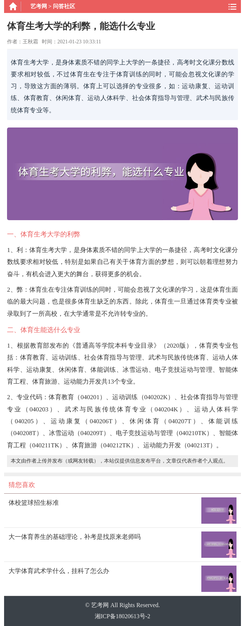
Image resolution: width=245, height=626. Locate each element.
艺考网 (38, 6)
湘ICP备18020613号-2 (122, 616)
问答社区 (64, 6)
